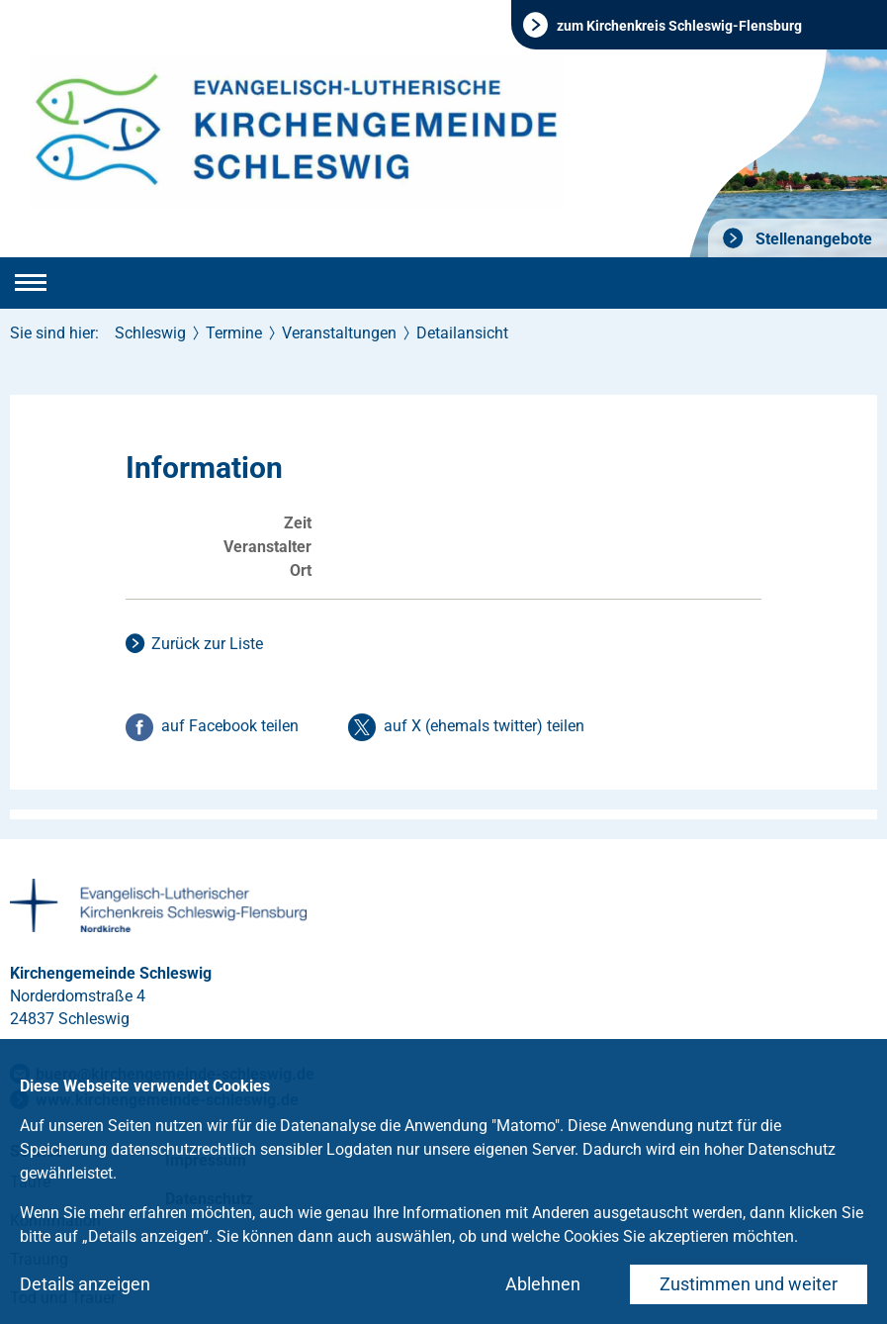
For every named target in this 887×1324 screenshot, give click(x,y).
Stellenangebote (812, 239)
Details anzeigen (85, 1284)
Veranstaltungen (339, 333)
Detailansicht (462, 333)
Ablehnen (542, 1284)
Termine (234, 333)
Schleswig (150, 333)
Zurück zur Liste (207, 643)
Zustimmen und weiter (749, 1284)
